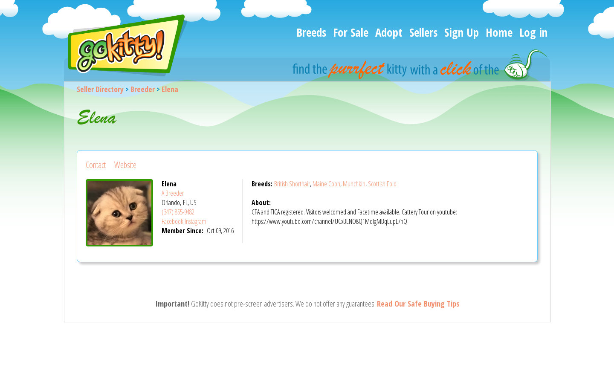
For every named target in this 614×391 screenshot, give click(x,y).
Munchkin (354, 183)
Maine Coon (326, 183)
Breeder (142, 89)
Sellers (423, 32)
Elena (170, 89)
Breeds (311, 32)
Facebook (172, 221)
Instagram (195, 221)
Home (499, 32)
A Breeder (173, 193)
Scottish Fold (382, 183)
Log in (533, 32)
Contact (96, 165)
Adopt (389, 32)
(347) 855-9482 (178, 212)
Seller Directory (100, 89)
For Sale (350, 32)
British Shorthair (292, 183)
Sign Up (461, 32)
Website (125, 165)
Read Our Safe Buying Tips (418, 303)
